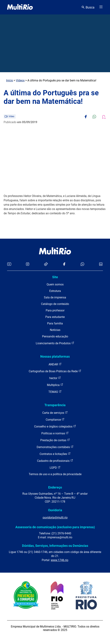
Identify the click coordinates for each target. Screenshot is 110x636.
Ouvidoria (55, 510)
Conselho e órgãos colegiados (55, 426)
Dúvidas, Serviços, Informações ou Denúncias (55, 546)
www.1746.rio (59, 560)
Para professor (55, 310)
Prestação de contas (55, 440)
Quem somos (55, 284)
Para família (55, 323)
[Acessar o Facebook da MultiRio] (64, 264)
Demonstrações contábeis (55, 447)
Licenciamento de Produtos (55, 343)
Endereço (55, 487)
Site (55, 277)
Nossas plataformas (55, 356)
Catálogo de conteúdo (55, 304)
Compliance (55, 419)
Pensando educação (55, 336)
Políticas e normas (55, 433)
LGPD (55, 467)
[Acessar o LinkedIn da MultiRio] (101, 264)
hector (55, 378)
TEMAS (55, 392)
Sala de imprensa (55, 297)
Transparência (55, 405)
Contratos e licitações (55, 454)
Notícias (55, 330)
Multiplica (55, 385)
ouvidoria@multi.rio (55, 517)
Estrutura (55, 291)
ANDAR (55, 364)
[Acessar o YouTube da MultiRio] (9, 264)
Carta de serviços (55, 412)
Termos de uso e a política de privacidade (55, 474)
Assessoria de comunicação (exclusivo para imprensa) (55, 527)
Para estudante (55, 317)
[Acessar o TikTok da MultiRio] (46, 264)
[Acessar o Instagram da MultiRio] (27, 264)
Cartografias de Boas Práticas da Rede (55, 371)
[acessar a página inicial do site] (20, 7)
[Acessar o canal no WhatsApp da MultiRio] (82, 264)
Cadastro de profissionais (55, 461)
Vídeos (20, 80)
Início (9, 80)
